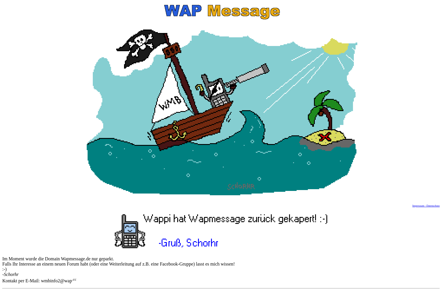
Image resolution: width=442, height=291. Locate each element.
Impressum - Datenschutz (426, 205)
